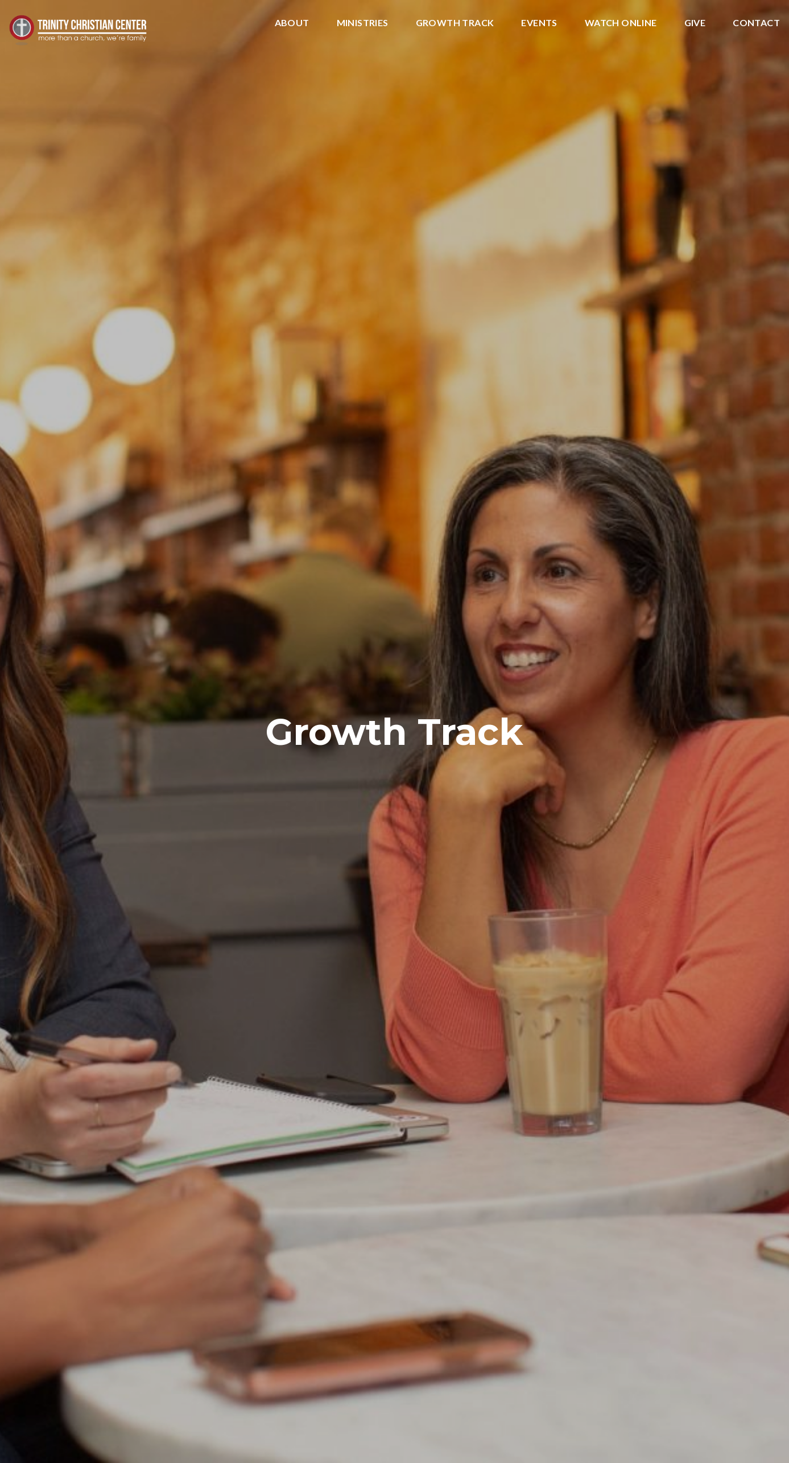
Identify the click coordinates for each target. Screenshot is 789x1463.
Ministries (363, 23)
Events (539, 23)
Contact (756, 23)
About (292, 23)
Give (695, 23)
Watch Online (621, 23)
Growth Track (455, 23)
